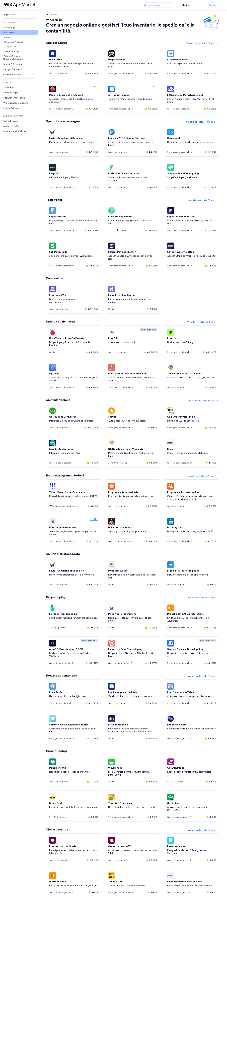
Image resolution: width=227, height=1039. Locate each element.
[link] (19, 14)
